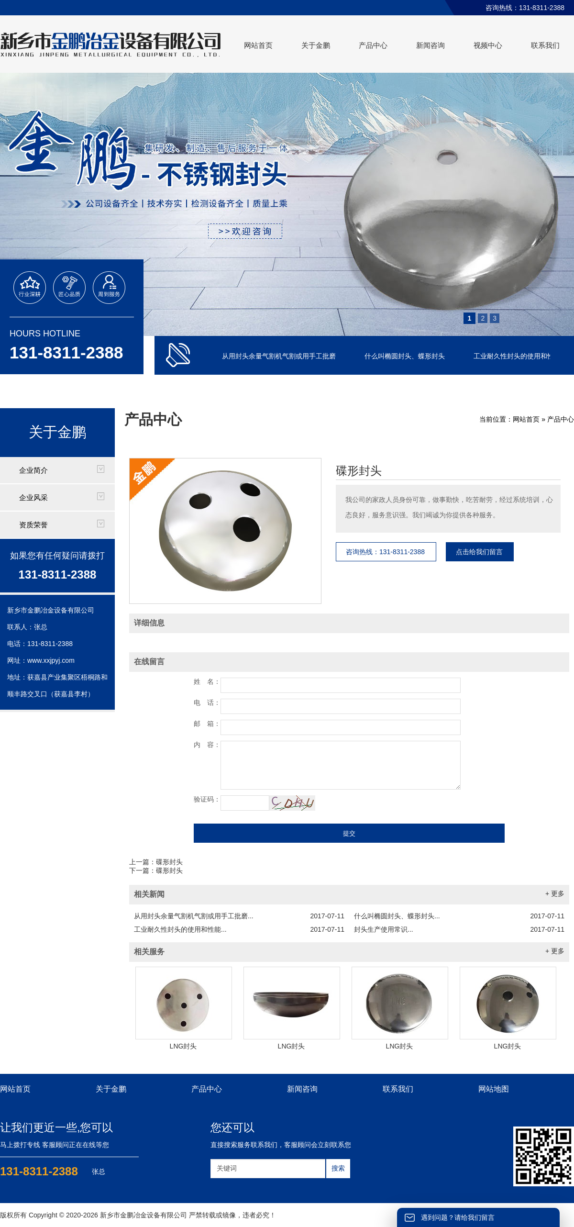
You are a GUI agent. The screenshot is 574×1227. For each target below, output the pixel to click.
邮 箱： (207, 723)
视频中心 (488, 45)
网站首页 (258, 45)
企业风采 (33, 497)
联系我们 (545, 45)
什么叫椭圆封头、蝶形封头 (405, 356)
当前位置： (496, 419)
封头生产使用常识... (459, 929)
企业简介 (33, 470)
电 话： (207, 702)
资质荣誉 (33, 525)
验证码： (207, 799)
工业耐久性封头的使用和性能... (239, 929)
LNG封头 (183, 1046)
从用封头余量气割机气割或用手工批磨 (280, 356)
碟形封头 (359, 471)
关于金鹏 (315, 45)
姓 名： (207, 681)
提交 (349, 833)
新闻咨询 (430, 45)
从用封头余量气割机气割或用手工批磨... (239, 916)
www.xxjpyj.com (51, 660)
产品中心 (373, 45)
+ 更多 (554, 893)
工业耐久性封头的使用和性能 (518, 356)
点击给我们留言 (479, 552)
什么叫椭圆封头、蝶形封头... (459, 916)
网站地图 (493, 1089)
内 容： (207, 744)
